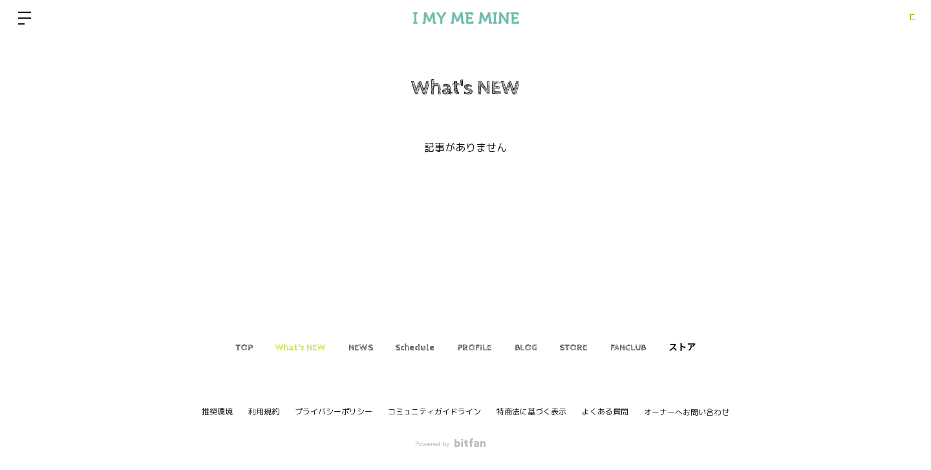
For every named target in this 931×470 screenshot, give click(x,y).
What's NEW (271, 348)
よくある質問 (605, 412)
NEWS (340, 348)
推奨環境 (217, 412)
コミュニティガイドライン (434, 412)
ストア (721, 348)
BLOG (535, 348)
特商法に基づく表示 (531, 412)
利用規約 (263, 412)
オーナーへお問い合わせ (686, 412)
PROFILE (474, 348)
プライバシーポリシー (333, 412)
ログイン (892, 18)
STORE (593, 348)
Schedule (405, 348)
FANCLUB (658, 348)
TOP (204, 348)
